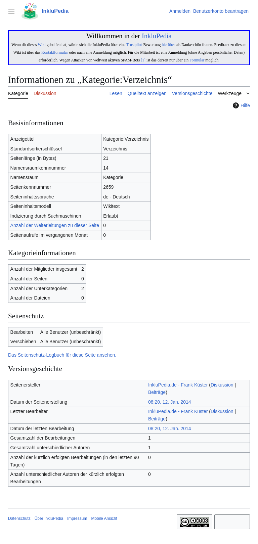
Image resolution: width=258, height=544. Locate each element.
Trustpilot (134, 44)
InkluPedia (157, 36)
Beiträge (157, 392)
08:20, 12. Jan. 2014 (169, 402)
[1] (143, 60)
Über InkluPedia (49, 518)
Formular (196, 60)
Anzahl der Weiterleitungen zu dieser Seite (54, 225)
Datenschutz (19, 518)
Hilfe (240, 105)
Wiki (41, 44)
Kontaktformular (54, 52)
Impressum (77, 518)
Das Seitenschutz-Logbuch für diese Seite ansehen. (62, 355)
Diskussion (222, 385)
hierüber (168, 44)
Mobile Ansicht (104, 518)
